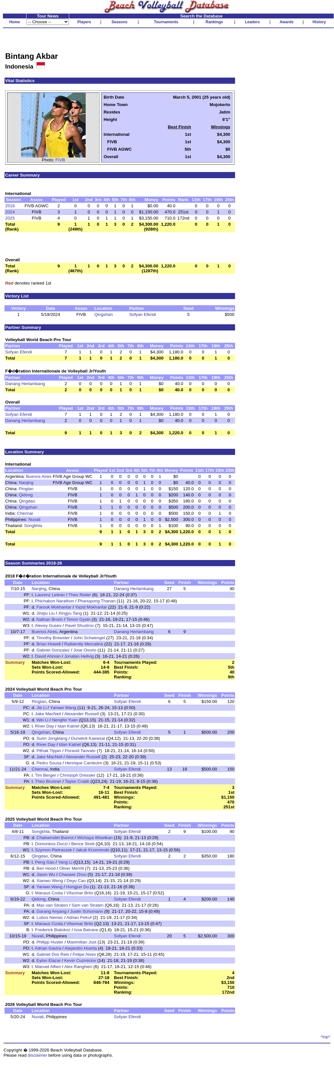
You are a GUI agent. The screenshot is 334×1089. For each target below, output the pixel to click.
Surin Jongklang (52, 738)
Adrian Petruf (79, 917)
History (319, 22)
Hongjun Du (77, 886)
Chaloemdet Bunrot (55, 837)
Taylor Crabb (77, 781)
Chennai (25, 513)
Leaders (252, 22)
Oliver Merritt (71, 868)
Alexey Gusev (48, 625)
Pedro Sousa (49, 762)
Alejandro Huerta (80, 948)
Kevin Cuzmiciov (80, 960)
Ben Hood (46, 868)
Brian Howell (49, 644)
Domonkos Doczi (51, 843)
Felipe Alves (84, 954)
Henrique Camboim (83, 762)
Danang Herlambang (25, 383)
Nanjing (26, 482)
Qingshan (103, 314)
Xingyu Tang (70, 613)
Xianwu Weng (50, 880)
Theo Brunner (48, 781)
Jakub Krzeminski (92, 849)
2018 (10, 205)
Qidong (26, 494)
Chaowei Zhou (72, 874)
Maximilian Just (81, 942)
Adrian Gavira (48, 948)
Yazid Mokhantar (91, 607)
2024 (10, 212)
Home (14, 22)
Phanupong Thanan (96, 600)
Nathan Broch (50, 619)
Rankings (214, 22)
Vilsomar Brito (79, 892)
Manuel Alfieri (48, 966)
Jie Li (42, 707)
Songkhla (33, 525)
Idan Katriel (68, 726)
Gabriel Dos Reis (53, 954)
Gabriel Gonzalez (53, 650)
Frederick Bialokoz (52, 929)
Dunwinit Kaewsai (88, 738)
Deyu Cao (76, 880)
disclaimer (37, 1055)
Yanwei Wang (63, 707)
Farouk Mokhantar (54, 607)
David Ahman (47, 656)
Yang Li (65, 862)
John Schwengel (89, 637)
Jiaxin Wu (46, 874)
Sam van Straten (87, 905)
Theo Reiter (80, 594)
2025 (10, 218)
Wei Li (42, 719)
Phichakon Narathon (54, 600)
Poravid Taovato (80, 750)
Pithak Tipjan (49, 750)
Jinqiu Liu (46, 613)
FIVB (60, 159)
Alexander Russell (81, 713)
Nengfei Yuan (65, 719)
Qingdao (27, 501)
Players (84, 22)
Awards (287, 22)
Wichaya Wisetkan (95, 837)
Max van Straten (52, 905)
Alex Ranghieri (78, 966)
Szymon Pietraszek (53, 849)
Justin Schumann (86, 911)
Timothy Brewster (53, 637)
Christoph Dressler (77, 775)
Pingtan (26, 488)
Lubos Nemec (50, 917)
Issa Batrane (86, 929)
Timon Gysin (78, 619)
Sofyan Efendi (142, 314)
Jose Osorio (84, 650)
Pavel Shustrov (79, 625)
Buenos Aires (38, 476)
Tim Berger (45, 775)
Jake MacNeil (48, 713)
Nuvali (34, 519)
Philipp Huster (50, 942)
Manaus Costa (49, 892)
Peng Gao (44, 862)
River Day (44, 726)
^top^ (325, 1036)
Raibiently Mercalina (83, 644)
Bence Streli (82, 843)
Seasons (119, 22)
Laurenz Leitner (50, 594)
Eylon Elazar (49, 960)
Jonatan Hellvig (79, 656)
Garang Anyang (52, 911)
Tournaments (166, 22)
